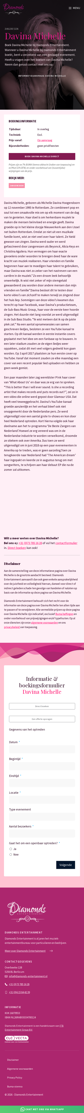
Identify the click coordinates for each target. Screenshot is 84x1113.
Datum (13, 742)
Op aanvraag (44, 140)
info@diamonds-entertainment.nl (28, 976)
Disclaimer (13, 1059)
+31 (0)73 (14, 984)
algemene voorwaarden (44, 622)
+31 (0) (13, 992)
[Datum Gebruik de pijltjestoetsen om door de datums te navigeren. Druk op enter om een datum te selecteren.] (42, 749)
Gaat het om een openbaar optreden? (33, 843)
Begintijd (14, 759)
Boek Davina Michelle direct (42, 156)
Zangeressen (11, 28)
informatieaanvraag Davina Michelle (42, 75)
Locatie (13, 792)
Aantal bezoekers (20, 826)
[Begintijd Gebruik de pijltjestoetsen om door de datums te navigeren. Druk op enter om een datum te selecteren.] (42, 766)
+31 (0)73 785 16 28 (30, 543)
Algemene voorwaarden (20, 1068)
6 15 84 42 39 (23, 992)
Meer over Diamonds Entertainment (25, 951)
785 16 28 (24, 984)
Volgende (66, 865)
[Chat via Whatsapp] (42, 1109)
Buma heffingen (64, 614)
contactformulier (66, 543)
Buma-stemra (14, 1086)
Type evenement (20, 809)
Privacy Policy (14, 1077)
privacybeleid (12, 627)
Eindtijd (14, 776)
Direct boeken (17, 548)
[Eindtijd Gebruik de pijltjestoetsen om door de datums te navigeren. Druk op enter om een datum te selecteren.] (42, 783)
